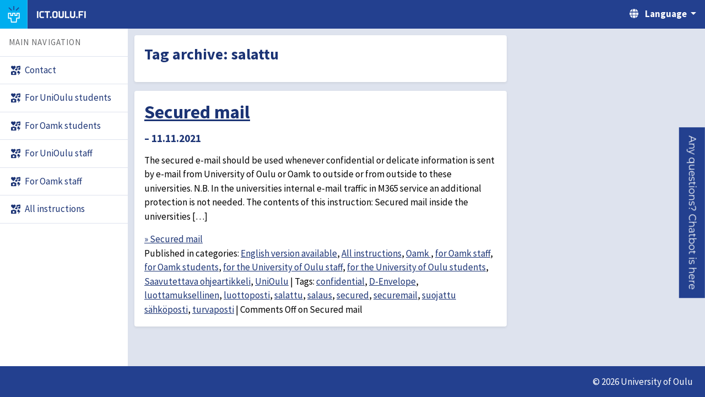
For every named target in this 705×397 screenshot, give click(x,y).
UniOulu (272, 281)
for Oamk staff (462, 253)
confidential (340, 281)
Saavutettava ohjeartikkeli (197, 281)
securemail (395, 295)
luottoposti (247, 295)
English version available (289, 253)
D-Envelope (392, 281)
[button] (692, 212)
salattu (288, 295)
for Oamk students (181, 267)
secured (353, 295)
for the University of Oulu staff (283, 267)
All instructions (371, 253)
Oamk (418, 253)
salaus (319, 295)
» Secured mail (173, 239)
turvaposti (213, 309)
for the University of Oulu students (416, 267)
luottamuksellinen (181, 295)
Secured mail (197, 111)
